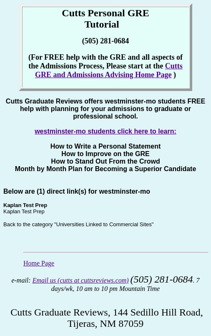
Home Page (38, 263)
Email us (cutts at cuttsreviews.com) (81, 280)
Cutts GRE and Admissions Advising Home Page (109, 70)
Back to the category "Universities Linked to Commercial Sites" (78, 224)
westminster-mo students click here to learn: (105, 131)
